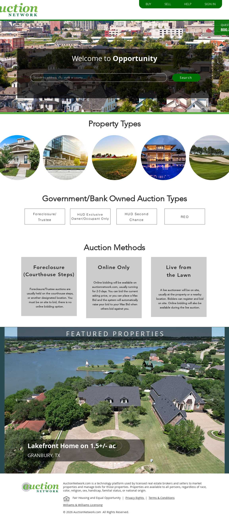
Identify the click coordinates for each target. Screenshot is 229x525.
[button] (148, 4)
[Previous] (21, 400)
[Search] (186, 78)
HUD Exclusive (90, 214)
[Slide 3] (115, 463)
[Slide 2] (119, 463)
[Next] (208, 400)
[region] (65, 157)
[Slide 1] (110, 463)
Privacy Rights (135, 498)
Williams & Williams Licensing (83, 505)
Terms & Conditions (162, 498)
